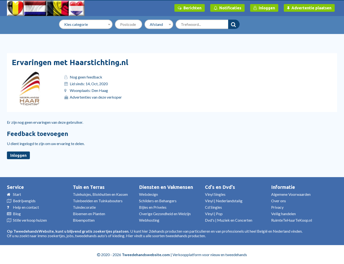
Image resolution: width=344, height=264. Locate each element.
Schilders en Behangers (158, 200)
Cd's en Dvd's (220, 187)
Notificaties (227, 8)
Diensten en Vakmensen (166, 187)
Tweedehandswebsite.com (146, 254)
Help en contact (26, 207)
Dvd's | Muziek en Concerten (228, 220)
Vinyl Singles (215, 194)
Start (17, 194)
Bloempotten (84, 220)
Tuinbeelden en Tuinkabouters (98, 200)
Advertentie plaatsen (309, 8)
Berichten (189, 8)
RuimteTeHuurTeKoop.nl (291, 220)
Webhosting (149, 220)
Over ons (278, 200)
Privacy (277, 207)
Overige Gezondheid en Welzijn (165, 213)
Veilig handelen (283, 213)
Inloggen (264, 8)
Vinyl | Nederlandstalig (223, 200)
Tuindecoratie (84, 207)
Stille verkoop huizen (30, 220)
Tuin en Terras (89, 187)
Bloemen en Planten (89, 213)
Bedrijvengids (24, 200)
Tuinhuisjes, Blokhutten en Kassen (100, 194)
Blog (17, 213)
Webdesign (148, 194)
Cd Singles (213, 207)
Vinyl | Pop (214, 213)
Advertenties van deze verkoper (96, 97)
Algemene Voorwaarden (291, 194)
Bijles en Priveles (153, 207)
